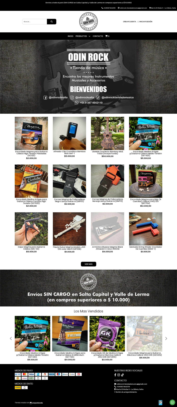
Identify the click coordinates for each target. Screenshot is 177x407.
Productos (83, 36)
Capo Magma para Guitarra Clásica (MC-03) (31, 248)
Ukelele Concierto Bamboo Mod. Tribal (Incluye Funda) (107, 152)
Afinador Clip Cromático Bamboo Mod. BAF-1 (69, 152)
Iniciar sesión (145, 21)
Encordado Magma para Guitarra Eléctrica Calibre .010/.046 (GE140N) (144, 353)
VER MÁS (89, 264)
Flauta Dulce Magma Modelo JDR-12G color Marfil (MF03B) (69, 248)
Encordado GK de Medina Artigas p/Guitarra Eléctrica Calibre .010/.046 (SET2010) (107, 354)
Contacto (98, 36)
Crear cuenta (129, 21)
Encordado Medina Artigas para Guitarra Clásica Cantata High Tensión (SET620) (31, 201)
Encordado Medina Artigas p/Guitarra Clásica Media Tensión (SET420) (146, 153)
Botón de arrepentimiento (125, 392)
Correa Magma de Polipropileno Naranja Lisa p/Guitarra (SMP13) (107, 200)
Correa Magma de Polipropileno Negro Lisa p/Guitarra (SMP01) (69, 200)
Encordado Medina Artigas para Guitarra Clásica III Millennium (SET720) (70, 354)
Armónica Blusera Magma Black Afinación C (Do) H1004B (107, 248)
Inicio (70, 36)
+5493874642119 (122, 386)
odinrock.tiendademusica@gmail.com (130, 384)
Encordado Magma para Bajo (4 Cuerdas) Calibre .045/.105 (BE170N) (145, 201)
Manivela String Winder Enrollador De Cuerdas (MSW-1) (145, 248)
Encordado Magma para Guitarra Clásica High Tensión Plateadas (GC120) (31, 153)
